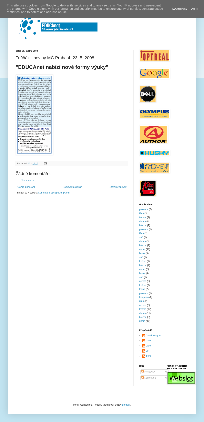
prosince (143, 209)
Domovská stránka (72, 187)
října (141, 213)
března (143, 225)
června (142, 217)
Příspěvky (148, 371)
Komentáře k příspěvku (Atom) (54, 192)
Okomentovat (28, 180)
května (142, 261)
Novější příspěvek (26, 187)
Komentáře (148, 377)
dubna (142, 221)
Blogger (126, 404)
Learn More (179, 8)
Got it (194, 8)
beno (148, 356)
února (142, 249)
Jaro (148, 340)
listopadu (144, 297)
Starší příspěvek (118, 187)
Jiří (147, 350)
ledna (142, 253)
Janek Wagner (153, 335)
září (141, 237)
